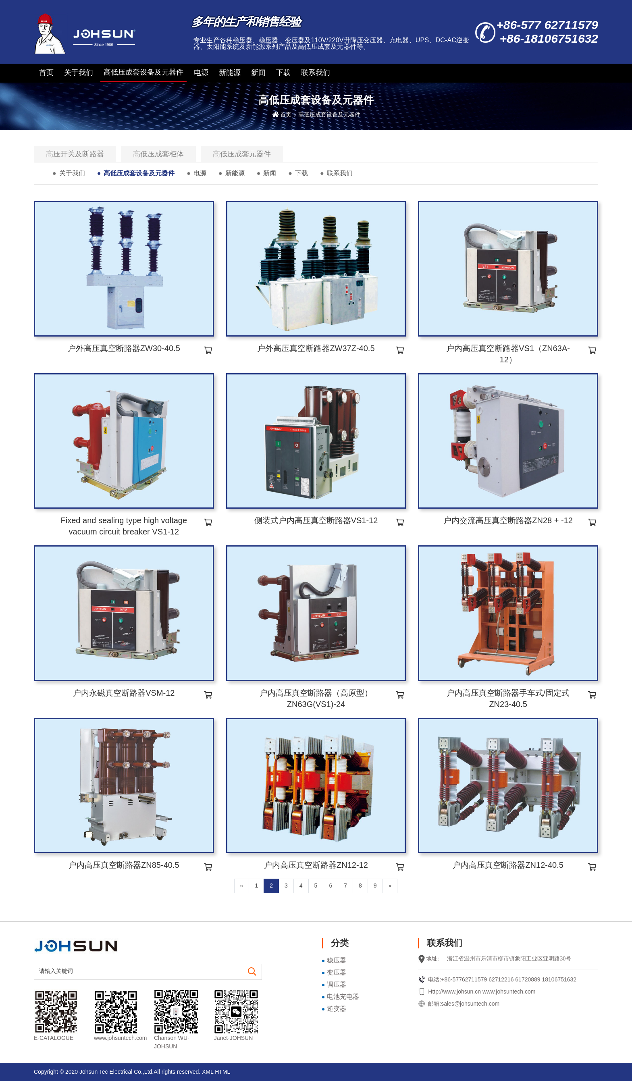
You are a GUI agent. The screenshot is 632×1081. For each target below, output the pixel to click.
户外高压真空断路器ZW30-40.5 (124, 348)
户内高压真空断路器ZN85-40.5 (124, 865)
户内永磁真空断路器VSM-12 (124, 692)
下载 (283, 73)
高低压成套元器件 (242, 154)
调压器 (336, 984)
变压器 (336, 972)
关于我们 (78, 73)
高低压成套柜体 (158, 154)
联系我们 (315, 73)
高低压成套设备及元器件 (143, 72)
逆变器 (336, 1008)
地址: (432, 959)
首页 (46, 73)
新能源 (230, 73)
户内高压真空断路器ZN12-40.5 (508, 865)
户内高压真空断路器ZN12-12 (316, 865)
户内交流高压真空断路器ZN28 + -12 (508, 520)
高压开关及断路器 (75, 154)
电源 (201, 73)
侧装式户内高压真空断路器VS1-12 (316, 520)
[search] (252, 972)
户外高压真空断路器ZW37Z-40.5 (315, 348)
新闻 (258, 73)
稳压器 (336, 960)
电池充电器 (343, 996)
